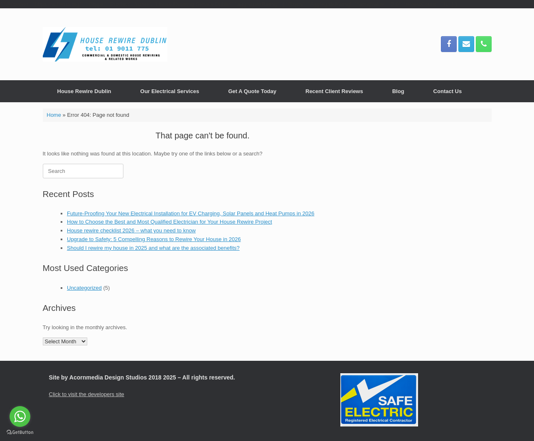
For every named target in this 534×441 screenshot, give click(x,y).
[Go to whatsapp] (20, 416)
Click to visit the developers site (86, 394)
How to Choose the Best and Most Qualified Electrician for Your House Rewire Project (169, 222)
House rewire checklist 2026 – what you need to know (131, 230)
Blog (398, 91)
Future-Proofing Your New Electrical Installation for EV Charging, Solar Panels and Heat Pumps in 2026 (190, 213)
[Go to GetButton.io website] (20, 432)
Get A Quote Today (252, 91)
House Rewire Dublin (84, 91)
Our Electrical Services (169, 91)
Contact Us (447, 91)
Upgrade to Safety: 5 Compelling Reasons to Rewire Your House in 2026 (154, 239)
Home (54, 115)
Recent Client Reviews (334, 91)
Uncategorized (84, 288)
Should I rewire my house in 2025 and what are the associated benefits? (153, 248)
